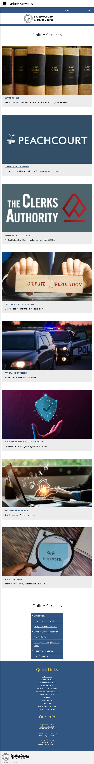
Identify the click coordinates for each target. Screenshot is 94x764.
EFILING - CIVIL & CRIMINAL (17, 166)
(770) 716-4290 (50, 733)
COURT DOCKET (12, 98)
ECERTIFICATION (47, 685)
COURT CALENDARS (47, 679)
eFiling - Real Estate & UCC (45, 626)
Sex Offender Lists (41, 656)
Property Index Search (43, 651)
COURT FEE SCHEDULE (47, 682)
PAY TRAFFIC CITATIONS (16, 373)
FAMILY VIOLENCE (47, 694)
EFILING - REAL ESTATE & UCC (18, 235)
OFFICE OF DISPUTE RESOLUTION (19, 304)
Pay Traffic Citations (42, 637)
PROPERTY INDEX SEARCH (16, 510)
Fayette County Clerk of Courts (20, 757)
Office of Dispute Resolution (46, 632)
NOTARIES (47, 703)
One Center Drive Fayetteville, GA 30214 (47, 727)
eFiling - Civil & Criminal (44, 621)
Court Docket (39, 616)
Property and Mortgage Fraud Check (46, 644)
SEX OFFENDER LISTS (14, 579)
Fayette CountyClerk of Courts (44, 18)
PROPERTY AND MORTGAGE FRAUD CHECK (24, 441)
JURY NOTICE (47, 700)
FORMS (47, 697)
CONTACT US (47, 676)
